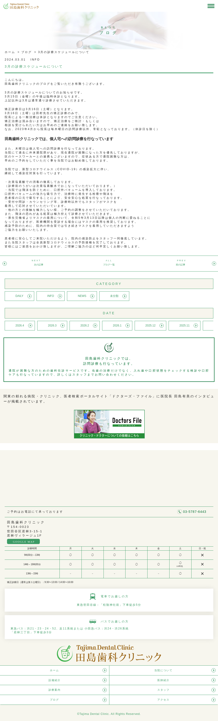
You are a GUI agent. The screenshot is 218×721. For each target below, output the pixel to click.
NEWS (82, 296)
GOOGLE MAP (24, 541)
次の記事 (38, 264)
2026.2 (84, 325)
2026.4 (19, 325)
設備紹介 (54, 680)
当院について (163, 670)
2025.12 (150, 325)
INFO (50, 296)
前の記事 (180, 264)
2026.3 (52, 325)
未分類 (114, 296)
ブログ (26, 52)
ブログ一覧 (109, 264)
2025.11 (184, 325)
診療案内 (54, 689)
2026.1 (117, 325)
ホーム (10, 52)
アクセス (163, 699)
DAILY (19, 296)
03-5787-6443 (194, 512)
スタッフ (163, 689)
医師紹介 (163, 680)
